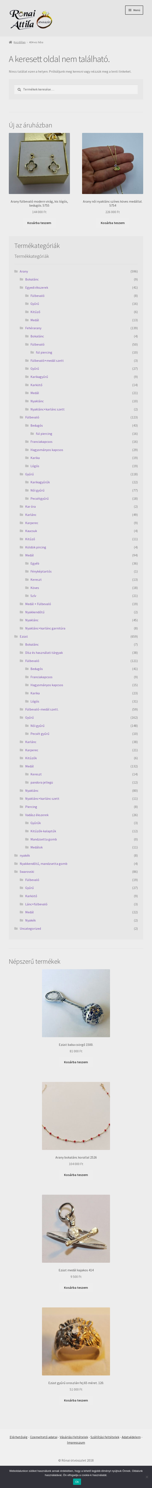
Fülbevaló (37, 296)
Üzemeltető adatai (43, 1437)
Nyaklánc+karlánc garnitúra (45, 628)
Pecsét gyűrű (39, 734)
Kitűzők (31, 758)
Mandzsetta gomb (43, 839)
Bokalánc (32, 279)
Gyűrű (34, 304)
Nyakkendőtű (35, 612)
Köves (34, 588)
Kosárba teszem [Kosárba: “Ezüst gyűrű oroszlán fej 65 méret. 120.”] (76, 1400)
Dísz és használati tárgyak (44, 652)
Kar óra (30, 506)
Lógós (34, 466)
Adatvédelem (131, 1437)
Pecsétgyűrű (39, 498)
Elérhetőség (19, 1437)
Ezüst (24, 636)
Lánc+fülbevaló (36, 904)
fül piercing (44, 352)
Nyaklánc (37, 401)
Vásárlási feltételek (74, 1437)
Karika (35, 458)
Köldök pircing (35, 547)
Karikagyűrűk (40, 482)
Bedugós (36, 425)
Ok (77, 1481)
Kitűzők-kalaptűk (43, 831)
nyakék (25, 855)
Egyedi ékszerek (36, 287)
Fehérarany (33, 328)
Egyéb (34, 563)
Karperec (31, 523)
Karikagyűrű (39, 377)
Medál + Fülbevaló (38, 604)
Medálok (36, 847)
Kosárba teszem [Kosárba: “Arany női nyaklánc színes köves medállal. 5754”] (113, 223)
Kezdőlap (20, 42)
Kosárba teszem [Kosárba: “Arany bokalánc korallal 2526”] (76, 1175)
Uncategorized (30, 928)
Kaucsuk (31, 531)
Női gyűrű (37, 490)
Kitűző (35, 312)
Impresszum (76, 1442)
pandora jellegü (41, 782)
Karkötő (36, 385)
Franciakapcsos (41, 441)
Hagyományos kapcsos (46, 450)
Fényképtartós (41, 571)
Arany (24, 271)
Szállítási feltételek (104, 1437)
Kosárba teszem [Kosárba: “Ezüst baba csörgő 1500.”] (76, 1062)
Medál (34, 320)
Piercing (31, 807)
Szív (33, 596)
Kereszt (36, 579)
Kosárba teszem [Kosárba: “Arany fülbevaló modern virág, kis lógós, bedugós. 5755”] (39, 223)
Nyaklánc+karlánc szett (47, 409)
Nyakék (30, 920)
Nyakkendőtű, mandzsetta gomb (43, 863)
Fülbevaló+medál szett (47, 360)
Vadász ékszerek (36, 815)
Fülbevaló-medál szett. (42, 709)
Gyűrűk (35, 823)
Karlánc (30, 515)
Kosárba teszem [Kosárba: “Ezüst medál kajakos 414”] (76, 1287)
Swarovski (27, 871)
